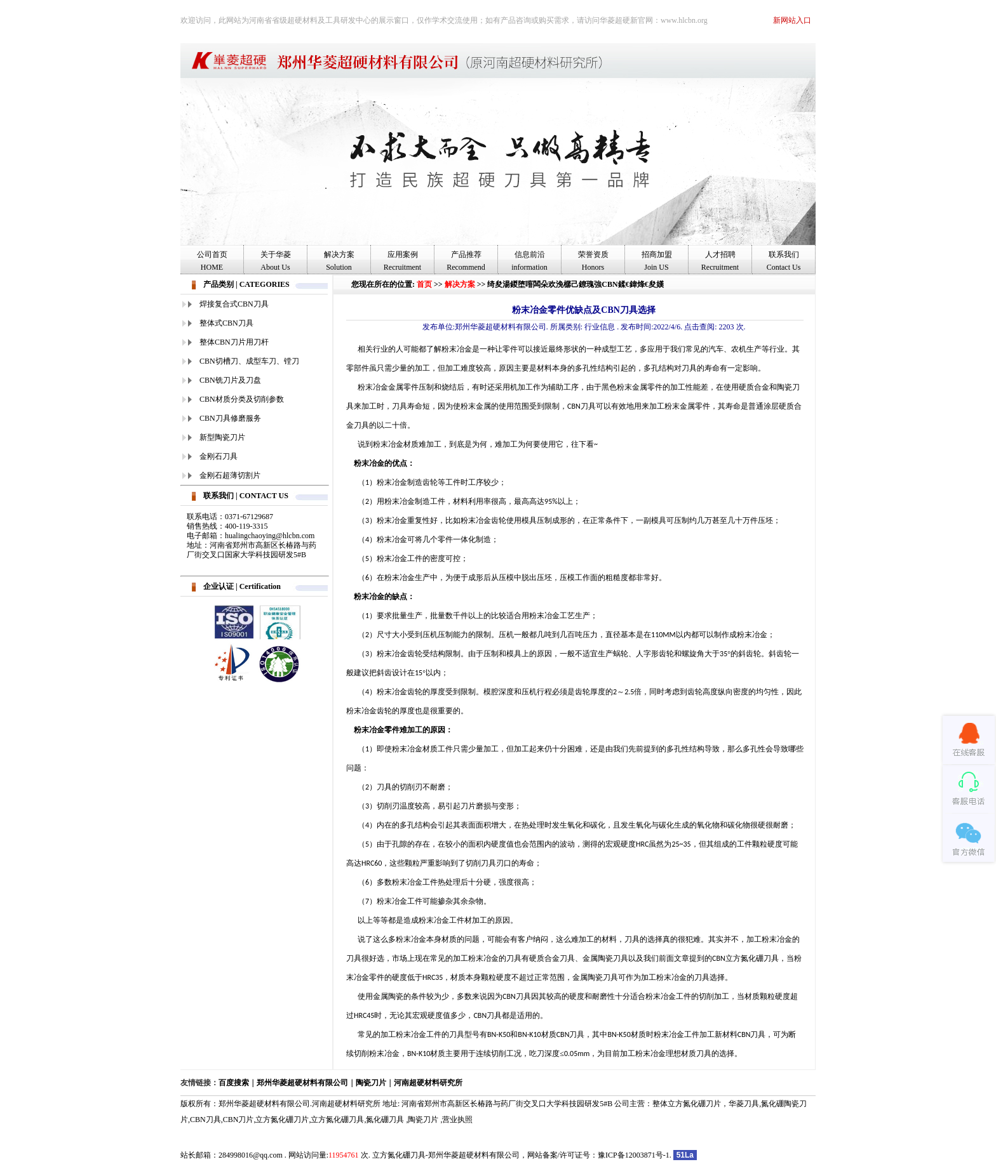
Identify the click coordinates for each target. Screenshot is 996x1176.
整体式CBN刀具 (226, 323)
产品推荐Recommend (466, 261)
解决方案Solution (339, 261)
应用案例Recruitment (402, 261)
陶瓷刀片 (371, 1082)
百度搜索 (234, 1082)
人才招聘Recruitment (720, 261)
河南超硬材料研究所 (428, 1082)
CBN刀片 (238, 1119)
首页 (424, 284)
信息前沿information (529, 261)
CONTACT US (263, 495)
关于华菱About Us (275, 261)
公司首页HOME (212, 261)
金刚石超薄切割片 (229, 475)
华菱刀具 (744, 1103)
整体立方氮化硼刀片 (686, 1103)
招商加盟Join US (657, 261)
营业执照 (457, 1119)
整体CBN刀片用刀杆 (234, 342)
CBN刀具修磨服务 (230, 418)
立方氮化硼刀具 (337, 1119)
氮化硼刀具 (385, 1119)
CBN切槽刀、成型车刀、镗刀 (249, 361)
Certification (260, 586)
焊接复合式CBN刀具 (234, 304)
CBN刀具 (205, 1119)
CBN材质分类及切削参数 (241, 399)
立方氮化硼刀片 (282, 1119)
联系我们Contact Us (784, 261)
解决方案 (460, 284)
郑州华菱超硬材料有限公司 (302, 1082)
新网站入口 (792, 20)
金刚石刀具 (218, 456)
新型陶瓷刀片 (222, 437)
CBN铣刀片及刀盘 (230, 380)
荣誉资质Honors (593, 261)
